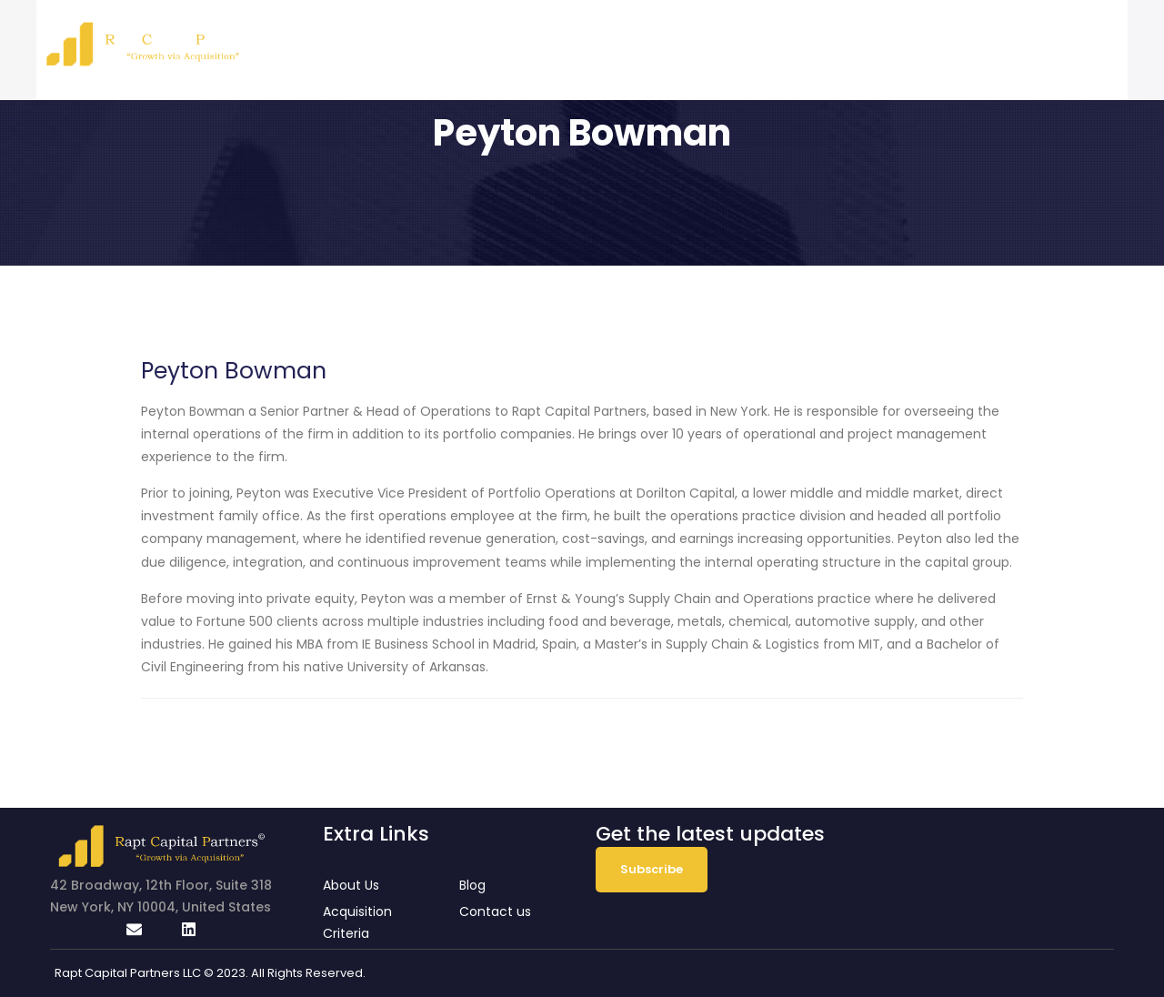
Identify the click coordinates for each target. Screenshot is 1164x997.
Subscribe (651, 869)
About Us (724, 40)
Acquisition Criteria (855, 40)
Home (646, 40)
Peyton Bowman (233, 371)
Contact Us (1058, 40)
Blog (971, 40)
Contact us (495, 911)
